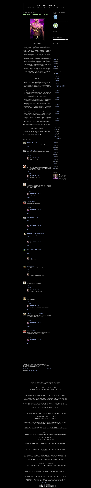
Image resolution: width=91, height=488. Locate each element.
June (56, 131)
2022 (55, 66)
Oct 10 (57, 109)
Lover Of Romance (30, 183)
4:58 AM (36, 150)
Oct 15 (57, 102)
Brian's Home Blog (30, 217)
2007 (55, 164)
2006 (55, 166)
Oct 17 (57, 101)
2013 (55, 154)
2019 (55, 143)
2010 (55, 159)
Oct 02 (57, 122)
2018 (55, 145)
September (57, 126)
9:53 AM (39, 339)
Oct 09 (57, 111)
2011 (55, 157)
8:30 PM (33, 330)
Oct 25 (57, 88)
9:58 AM (39, 258)
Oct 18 (57, 99)
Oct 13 (57, 104)
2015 (55, 150)
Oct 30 (57, 76)
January (57, 140)
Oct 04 (57, 118)
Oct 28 (57, 80)
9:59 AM (39, 305)
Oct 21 (57, 95)
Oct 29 (57, 78)
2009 (55, 161)
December (57, 70)
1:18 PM (33, 201)
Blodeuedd (29, 201)
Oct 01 (57, 123)
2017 (55, 147)
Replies (29, 155)
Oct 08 (57, 113)
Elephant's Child (30, 142)
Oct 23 (57, 92)
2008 (55, 163)
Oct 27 (57, 82)
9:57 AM (39, 241)
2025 (55, 61)
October (57, 73)
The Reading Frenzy (31, 150)
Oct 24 (57, 90)
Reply (28, 146)
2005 (55, 168)
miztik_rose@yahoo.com (45, 482)
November (57, 71)
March (56, 136)
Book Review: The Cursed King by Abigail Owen (35, 15)
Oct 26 (57, 83)
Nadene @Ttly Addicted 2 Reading (34, 233)
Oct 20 (57, 97)
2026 (55, 59)
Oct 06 (57, 116)
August (56, 127)
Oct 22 (57, 94)
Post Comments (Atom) (33, 370)
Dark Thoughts (46, 6)
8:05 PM (39, 249)
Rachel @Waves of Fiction (32, 249)
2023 (55, 65)
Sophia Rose (29, 165)
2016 (55, 149)
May (56, 133)
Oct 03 (57, 120)
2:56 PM (39, 157)
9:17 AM (33, 165)
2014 (55, 152)
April (56, 134)
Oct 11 (57, 108)
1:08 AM (35, 142)
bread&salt (29, 330)
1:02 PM (36, 183)
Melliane (28, 266)
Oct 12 (57, 106)
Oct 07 (57, 115)
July (56, 129)
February (57, 138)
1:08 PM (30, 297)
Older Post (49, 368)
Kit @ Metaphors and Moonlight (33, 313)
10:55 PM (32, 266)
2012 (55, 156)
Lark (28, 297)
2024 (55, 63)
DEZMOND (29, 282)
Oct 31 (57, 75)
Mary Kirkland (33, 157)
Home (37, 368)
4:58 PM (41, 313)
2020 (55, 142)
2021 (55, 68)
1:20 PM (36, 217)
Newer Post (25, 368)
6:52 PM (42, 233)
